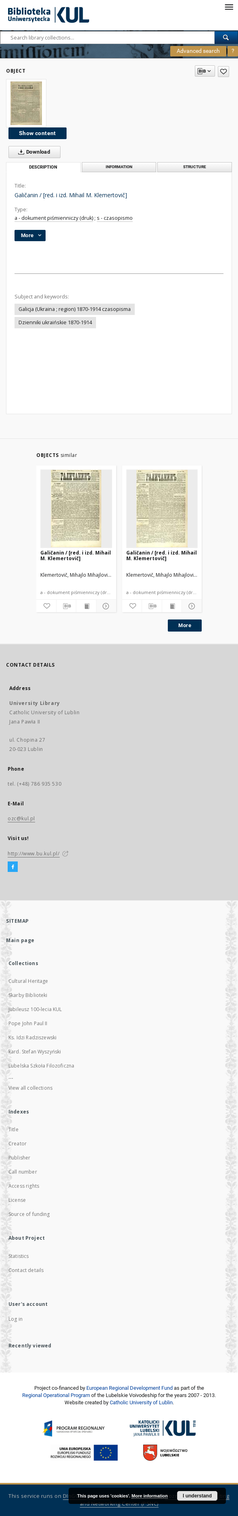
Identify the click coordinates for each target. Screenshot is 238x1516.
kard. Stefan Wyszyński (34, 1051)
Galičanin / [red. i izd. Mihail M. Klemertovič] (75, 555)
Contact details (26, 1270)
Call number (22, 1171)
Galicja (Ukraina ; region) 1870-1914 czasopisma (75, 309)
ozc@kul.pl (21, 818)
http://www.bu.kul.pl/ (34, 853)
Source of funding (29, 1214)
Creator (17, 1143)
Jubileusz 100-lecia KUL (35, 1009)
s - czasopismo (115, 218)
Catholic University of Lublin (141, 1402)
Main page (20, 940)
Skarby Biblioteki (28, 995)
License (17, 1200)
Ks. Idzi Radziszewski (32, 1037)
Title (13, 1129)
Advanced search (198, 51)
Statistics (18, 1256)
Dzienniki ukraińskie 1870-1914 (55, 322)
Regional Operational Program (56, 1395)
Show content (37, 133)
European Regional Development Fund (129, 1388)
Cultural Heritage (28, 981)
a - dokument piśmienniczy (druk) (54, 218)
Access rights (23, 1185)
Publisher (19, 1157)
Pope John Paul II (28, 1023)
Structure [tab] (194, 167)
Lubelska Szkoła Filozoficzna (41, 1065)
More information (150, 1495)
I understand (197, 1496)
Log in (15, 1319)
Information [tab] (119, 167)
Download (32, 152)
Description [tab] (43, 167)
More (184, 625)
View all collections (30, 1087)
